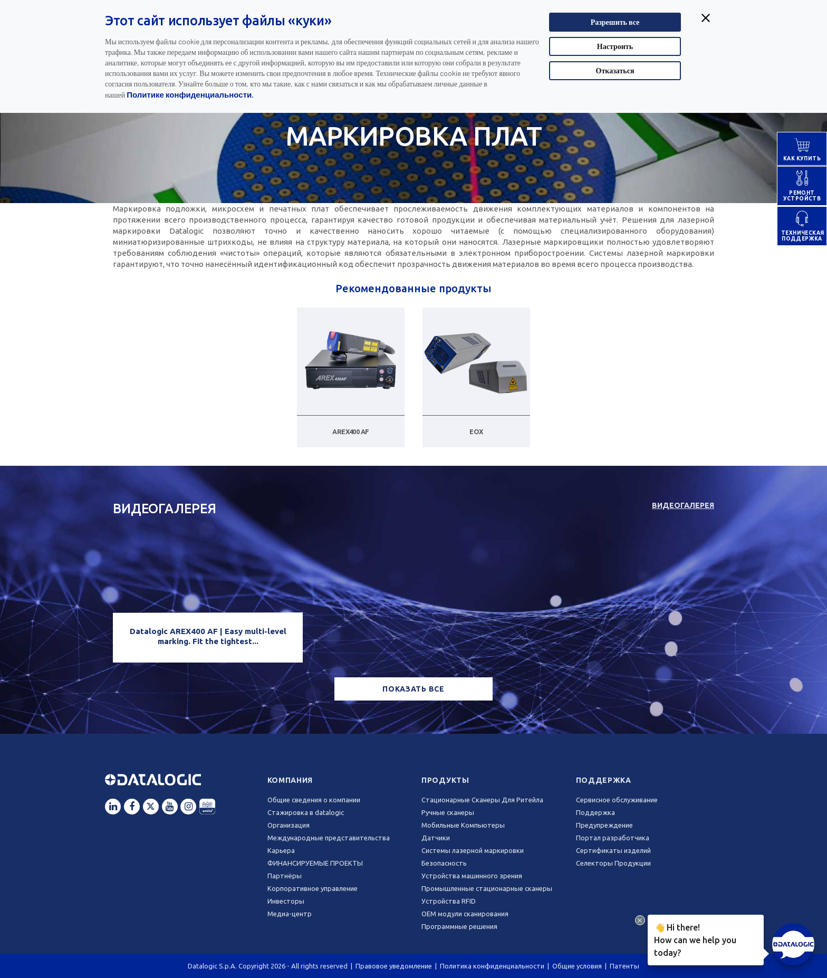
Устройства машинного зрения (471, 875)
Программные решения (459, 926)
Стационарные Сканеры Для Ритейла (482, 799)
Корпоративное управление (312, 888)
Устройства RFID (448, 901)
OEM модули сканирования (464, 913)
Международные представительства (328, 837)
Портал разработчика (612, 837)
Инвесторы (285, 901)
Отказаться (615, 70)
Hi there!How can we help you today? (693, 938)
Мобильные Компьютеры (463, 825)
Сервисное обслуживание (617, 799)
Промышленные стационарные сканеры (486, 888)
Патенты (624, 966)
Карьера (281, 850)
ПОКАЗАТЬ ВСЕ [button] (413, 689)
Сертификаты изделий (613, 850)
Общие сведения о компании (313, 799)
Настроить (615, 46)
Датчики (435, 837)
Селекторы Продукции (613, 863)
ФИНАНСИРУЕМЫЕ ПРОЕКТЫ (315, 863)
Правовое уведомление (393, 966)
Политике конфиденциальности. (190, 94)
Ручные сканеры (447, 812)
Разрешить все (615, 21)
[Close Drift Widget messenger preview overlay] (640, 920)
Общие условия (577, 966)
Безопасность (444, 863)
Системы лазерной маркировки (472, 850)
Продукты (445, 780)
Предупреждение (604, 825)
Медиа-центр (289, 913)
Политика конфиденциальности (492, 966)
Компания (290, 780)
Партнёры (284, 875)
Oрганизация (288, 825)
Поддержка (603, 780)
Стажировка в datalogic (305, 812)
